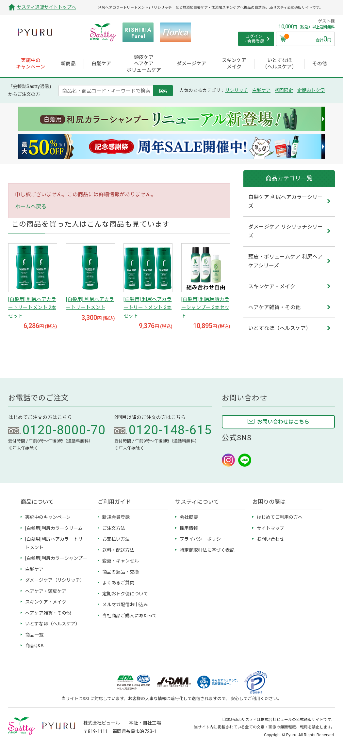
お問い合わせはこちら (283, 422)
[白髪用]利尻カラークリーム (54, 528)
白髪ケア (261, 90)
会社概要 (189, 517)
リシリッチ (236, 90)
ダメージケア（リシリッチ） (55, 580)
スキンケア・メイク (45, 602)
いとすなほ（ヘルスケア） (52, 623)
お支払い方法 (116, 539)
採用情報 (189, 528)
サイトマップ (270, 528)
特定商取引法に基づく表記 (207, 550)
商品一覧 (34, 634)
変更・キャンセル (120, 560)
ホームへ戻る (30, 206)
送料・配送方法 (118, 550)
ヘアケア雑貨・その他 (48, 613)
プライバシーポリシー (202, 539)
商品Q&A (34, 645)
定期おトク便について (125, 593)
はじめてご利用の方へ (279, 517)
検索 (163, 90)
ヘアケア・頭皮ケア (45, 591)
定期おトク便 (311, 90)
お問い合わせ (270, 539)
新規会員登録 (116, 517)
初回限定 (284, 90)
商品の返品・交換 (120, 572)
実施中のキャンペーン (48, 517)
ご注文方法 (113, 528)
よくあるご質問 (118, 582)
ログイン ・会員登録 (253, 39)
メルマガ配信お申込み (125, 604)
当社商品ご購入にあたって (129, 615)
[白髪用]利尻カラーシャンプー (56, 558)
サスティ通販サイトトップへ (46, 7)
